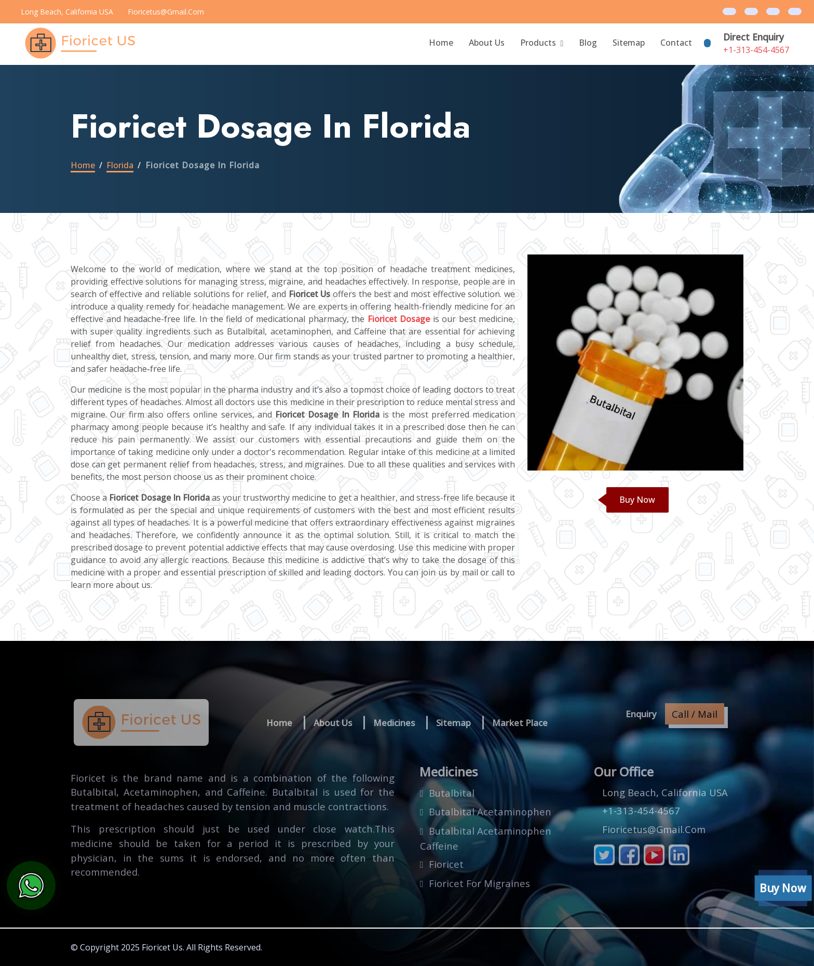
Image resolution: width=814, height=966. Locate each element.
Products (538, 42)
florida (119, 165)
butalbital (451, 792)
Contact (676, 42)
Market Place (520, 723)
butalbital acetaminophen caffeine (485, 838)
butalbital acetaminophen (490, 811)
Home (441, 42)
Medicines (394, 723)
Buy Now (637, 499)
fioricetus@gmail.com (166, 12)
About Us (487, 42)
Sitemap (629, 42)
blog (588, 42)
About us (333, 723)
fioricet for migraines (479, 883)
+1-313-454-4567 (756, 50)
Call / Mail (694, 713)
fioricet (446, 863)
